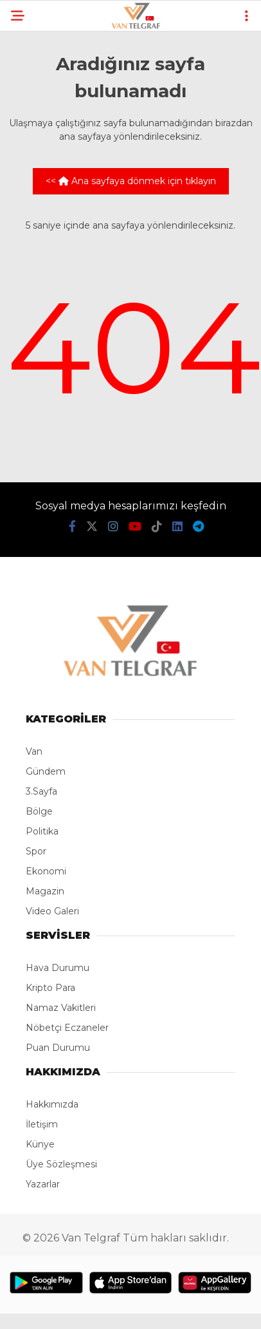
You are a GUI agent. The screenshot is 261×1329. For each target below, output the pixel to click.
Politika (42, 831)
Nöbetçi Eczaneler (67, 1027)
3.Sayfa (41, 791)
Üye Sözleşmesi (61, 1164)
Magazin (45, 891)
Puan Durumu (58, 1047)
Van (34, 751)
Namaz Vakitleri (61, 1007)
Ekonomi (46, 871)
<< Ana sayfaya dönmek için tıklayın (131, 181)
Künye (40, 1144)
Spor (36, 851)
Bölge (39, 811)
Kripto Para (50, 988)
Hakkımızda (52, 1104)
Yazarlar (43, 1184)
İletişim (42, 1124)
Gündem (46, 771)
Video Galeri (52, 911)
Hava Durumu (57, 968)
